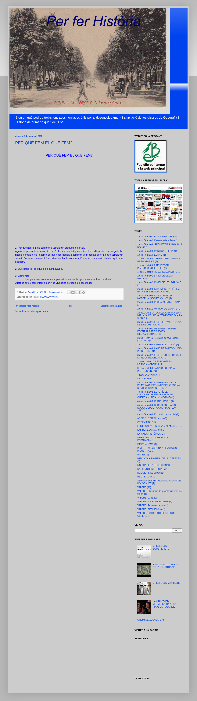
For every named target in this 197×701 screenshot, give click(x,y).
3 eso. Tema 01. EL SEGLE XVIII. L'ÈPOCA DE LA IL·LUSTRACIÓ (159, 323)
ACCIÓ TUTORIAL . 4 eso (150, 418)
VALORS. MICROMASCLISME (153, 501)
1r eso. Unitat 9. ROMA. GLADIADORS (157, 272)
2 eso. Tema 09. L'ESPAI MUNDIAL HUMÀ (158, 302)
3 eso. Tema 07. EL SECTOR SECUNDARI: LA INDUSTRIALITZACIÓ (159, 356)
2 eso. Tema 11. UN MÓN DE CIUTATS (157, 308)
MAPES (141, 454)
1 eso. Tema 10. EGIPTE (150, 255)
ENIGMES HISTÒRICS (149, 433)
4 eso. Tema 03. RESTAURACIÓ (153, 401)
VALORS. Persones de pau (151, 505)
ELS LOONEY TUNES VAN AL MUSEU (157, 426)
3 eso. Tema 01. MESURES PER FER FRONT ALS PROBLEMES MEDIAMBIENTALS (156, 331)
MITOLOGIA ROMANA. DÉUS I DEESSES (159, 458)
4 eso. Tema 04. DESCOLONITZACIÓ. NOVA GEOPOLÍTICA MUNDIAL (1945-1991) (157, 408)
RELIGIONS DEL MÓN (149, 473)
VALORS (141, 487)
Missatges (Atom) (39, 311)
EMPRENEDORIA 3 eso (149, 429)
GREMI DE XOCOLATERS (151, 619)
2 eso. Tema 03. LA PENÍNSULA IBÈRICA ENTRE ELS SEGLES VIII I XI (158, 290)
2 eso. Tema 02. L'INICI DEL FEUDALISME (159, 282)
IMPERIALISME (145, 444)
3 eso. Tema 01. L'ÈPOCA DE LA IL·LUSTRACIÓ (166, 566)
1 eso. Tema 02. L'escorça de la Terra (156, 240)
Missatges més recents (27, 306)
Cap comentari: (56, 292)
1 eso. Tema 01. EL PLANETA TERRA (156, 236)
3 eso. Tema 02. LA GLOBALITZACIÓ (156, 344)
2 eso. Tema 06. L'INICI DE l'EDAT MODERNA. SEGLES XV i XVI (154, 297)
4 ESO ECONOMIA (49, 297)
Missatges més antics (111, 306)
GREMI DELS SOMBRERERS (161, 547)
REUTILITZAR (144, 476)
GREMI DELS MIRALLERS (166, 583)
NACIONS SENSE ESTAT (150, 469)
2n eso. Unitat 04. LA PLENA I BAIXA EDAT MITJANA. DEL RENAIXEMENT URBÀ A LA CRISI (159, 315)
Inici (70, 306)
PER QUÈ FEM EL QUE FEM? (43, 142)
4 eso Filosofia (144, 378)
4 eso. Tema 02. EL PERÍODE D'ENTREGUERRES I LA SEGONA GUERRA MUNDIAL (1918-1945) (155, 395)
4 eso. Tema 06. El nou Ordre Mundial (156, 414)
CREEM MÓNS (145, 422)
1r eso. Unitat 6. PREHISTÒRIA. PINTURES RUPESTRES (153, 266)
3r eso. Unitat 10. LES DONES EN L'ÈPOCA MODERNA (154, 362)
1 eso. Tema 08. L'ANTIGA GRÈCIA (155, 251)
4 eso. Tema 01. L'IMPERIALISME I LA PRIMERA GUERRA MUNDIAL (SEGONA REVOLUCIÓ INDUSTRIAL (158, 385)
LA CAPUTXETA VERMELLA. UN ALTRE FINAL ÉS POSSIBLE (165, 604)
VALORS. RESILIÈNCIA (149, 509)
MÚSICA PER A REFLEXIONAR (153, 465)
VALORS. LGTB (145, 497)
